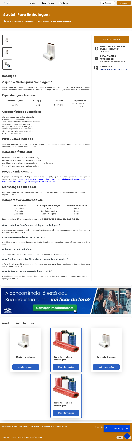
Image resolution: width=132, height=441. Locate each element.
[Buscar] (103, 3)
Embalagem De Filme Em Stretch (42, 181)
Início (32, 3)
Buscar (108, 3)
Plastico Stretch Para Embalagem (30, 179)
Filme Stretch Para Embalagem (57, 179)
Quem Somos (48, 3)
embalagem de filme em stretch (114, 69)
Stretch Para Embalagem (19, 181)
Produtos (65, 3)
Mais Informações (25, 367)
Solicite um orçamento (111, 39)
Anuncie (123, 3)
